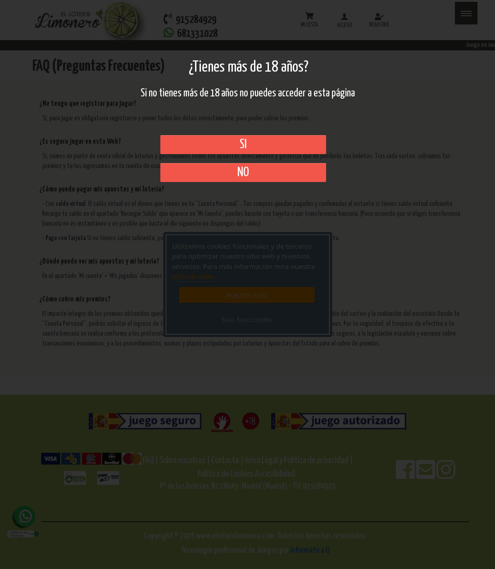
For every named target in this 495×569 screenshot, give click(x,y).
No (243, 172)
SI (243, 144)
